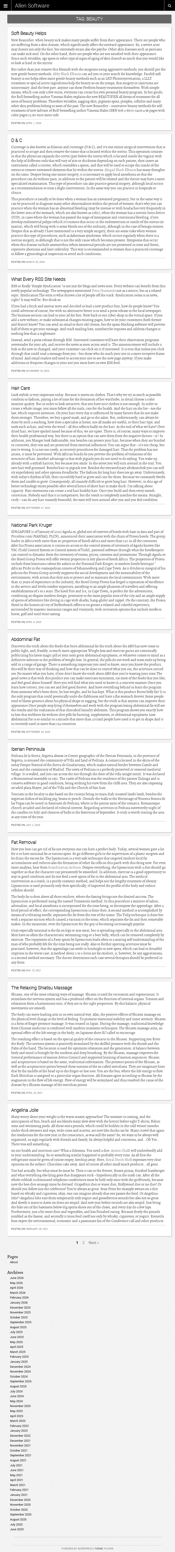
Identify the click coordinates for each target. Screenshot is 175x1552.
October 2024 (19, 1376)
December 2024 (20, 1366)
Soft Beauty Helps (28, 33)
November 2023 (20, 1406)
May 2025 (16, 1342)
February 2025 (19, 1356)
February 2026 (19, 1297)
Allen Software (32, 5)
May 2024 (16, 1401)
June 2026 (17, 1278)
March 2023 (18, 1421)
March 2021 (18, 1485)
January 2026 (19, 1302)
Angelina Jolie (24, 1110)
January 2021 (19, 1495)
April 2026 (16, 1287)
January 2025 (19, 1361)
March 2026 (18, 1292)
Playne (108, 1548)
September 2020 (20, 1514)
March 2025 (18, 1352)
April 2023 (16, 1416)
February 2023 (19, 1426)
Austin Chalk (120, 1150)
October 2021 (19, 1450)
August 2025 (18, 1327)
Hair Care (20, 388)
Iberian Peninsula (28, 749)
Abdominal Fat (25, 639)
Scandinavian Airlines (64, 867)
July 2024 (16, 1391)
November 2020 (20, 1504)
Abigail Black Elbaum (120, 170)
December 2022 (20, 1435)
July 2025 (16, 1332)
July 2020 (16, 1524)
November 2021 (20, 1445)
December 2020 (20, 1500)
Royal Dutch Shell (119, 1159)
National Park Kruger (31, 525)
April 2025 (16, 1347)
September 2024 (20, 1381)
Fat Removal (23, 842)
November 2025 (20, 1312)
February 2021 (19, 1489)
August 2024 (18, 1386)
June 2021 (17, 1470)
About (14, 1262)
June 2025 (17, 1337)
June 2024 (17, 1396)
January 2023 (19, 1430)
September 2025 (20, 1322)
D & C (16, 140)
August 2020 (18, 1519)
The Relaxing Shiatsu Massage (41, 988)
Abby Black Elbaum (67, 74)
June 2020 (17, 1529)
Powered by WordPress (77, 1548)
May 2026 (16, 1283)
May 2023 (16, 1411)
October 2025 (19, 1317)
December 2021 (20, 1440)
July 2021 (16, 1465)
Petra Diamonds (104, 290)
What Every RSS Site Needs (38, 279)
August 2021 (18, 1460)
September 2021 (20, 1455)
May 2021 (16, 1475)
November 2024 (20, 1371)
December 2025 (20, 1307)
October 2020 (19, 1509)
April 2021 (16, 1480)
